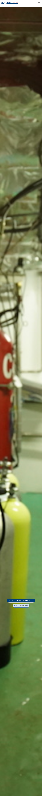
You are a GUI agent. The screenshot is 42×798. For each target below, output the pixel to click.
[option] (21, 399)
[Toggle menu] (39, 3)
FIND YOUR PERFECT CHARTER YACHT (21, 600)
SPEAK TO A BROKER (21, 605)
